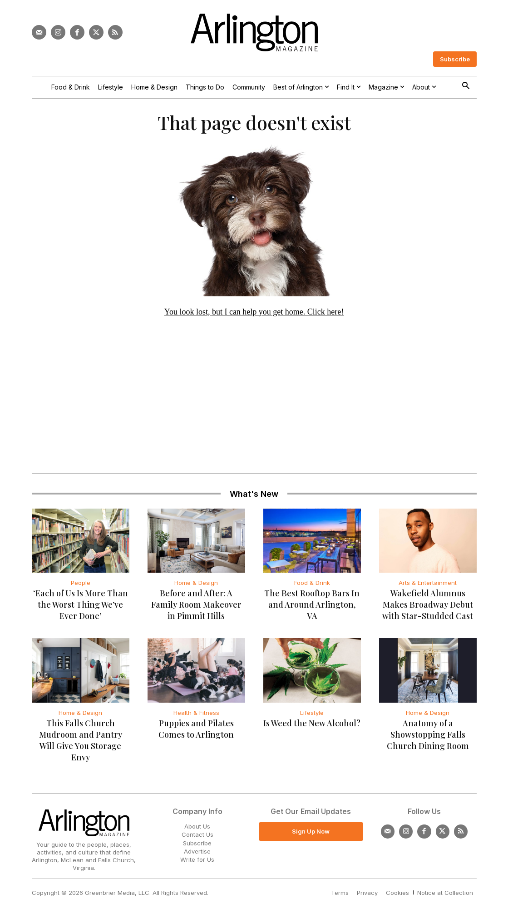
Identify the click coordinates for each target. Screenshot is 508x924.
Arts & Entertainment (428, 586)
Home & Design (196, 586)
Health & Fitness (196, 716)
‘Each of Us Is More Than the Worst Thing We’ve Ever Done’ (80, 608)
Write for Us (197, 863)
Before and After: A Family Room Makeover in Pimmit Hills (196, 608)
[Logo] (254, 32)
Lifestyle (312, 716)
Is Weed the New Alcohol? (311, 726)
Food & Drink (312, 586)
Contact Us (197, 838)
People (80, 586)
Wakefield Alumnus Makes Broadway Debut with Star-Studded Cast (427, 608)
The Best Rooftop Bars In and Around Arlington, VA (312, 608)
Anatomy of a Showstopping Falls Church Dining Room (428, 738)
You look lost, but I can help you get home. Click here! (254, 315)
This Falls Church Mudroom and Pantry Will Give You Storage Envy (80, 743)
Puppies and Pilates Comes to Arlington (196, 732)
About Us (197, 830)
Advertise (197, 854)
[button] (466, 86)
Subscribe (197, 846)
